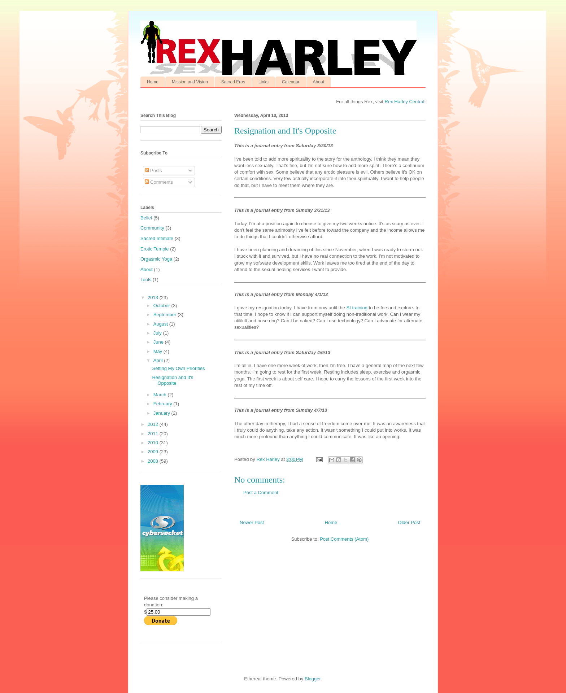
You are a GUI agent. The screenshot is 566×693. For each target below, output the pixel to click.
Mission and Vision (190, 81)
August (161, 324)
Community (152, 228)
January (162, 413)
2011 (154, 433)
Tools (145, 279)
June (159, 342)
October (162, 305)
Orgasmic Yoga (156, 259)
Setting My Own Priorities (178, 368)
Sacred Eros (233, 81)
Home (152, 81)
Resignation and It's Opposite (172, 380)
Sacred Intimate (156, 238)
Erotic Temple (154, 249)
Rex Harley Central (405, 101)
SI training (356, 307)
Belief (146, 218)
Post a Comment (260, 492)
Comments (159, 182)
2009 (154, 451)
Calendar (291, 81)
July (158, 333)
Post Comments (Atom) (344, 539)
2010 (154, 442)
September (165, 314)
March (160, 394)
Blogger (313, 678)
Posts (153, 170)
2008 (154, 461)
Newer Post (252, 522)
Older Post (409, 522)
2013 (154, 297)
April (158, 360)
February (163, 403)
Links (263, 81)
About (318, 81)
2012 (154, 424)
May (158, 351)
